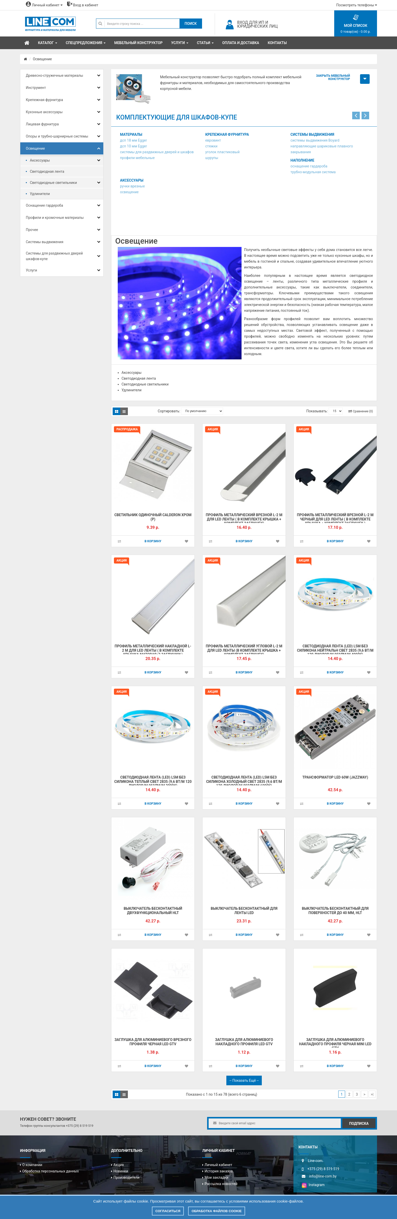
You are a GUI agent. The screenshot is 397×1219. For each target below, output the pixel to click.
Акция (118, 1165)
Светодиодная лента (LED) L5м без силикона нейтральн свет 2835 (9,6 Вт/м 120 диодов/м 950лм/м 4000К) (335, 650)
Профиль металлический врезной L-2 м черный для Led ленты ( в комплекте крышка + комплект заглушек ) (335, 519)
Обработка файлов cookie (217, 1211)
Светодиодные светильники (53, 183)
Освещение (42, 59)
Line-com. (315, 1161)
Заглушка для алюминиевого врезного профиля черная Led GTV (152, 1042)
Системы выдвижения (44, 242)
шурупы (211, 158)
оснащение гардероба (308, 166)
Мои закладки (216, 1177)
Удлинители (40, 194)
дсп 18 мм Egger (133, 140)
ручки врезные (132, 186)
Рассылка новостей (221, 1184)
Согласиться (168, 1211)
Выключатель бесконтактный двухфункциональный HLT (153, 910)
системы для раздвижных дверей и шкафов (157, 152)
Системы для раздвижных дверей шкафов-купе (54, 256)
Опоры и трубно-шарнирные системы (57, 136)
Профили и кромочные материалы (55, 218)
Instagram (313, 1185)
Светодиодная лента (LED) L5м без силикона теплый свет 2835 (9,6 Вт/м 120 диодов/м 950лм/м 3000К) (152, 781)
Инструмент (36, 88)
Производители (126, 1177)
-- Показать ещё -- (244, 1080)
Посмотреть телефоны (356, 5)
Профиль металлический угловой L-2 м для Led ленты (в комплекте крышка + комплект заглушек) (244, 650)
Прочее (32, 230)
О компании (32, 1165)
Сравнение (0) (363, 411)
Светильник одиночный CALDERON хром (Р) (153, 517)
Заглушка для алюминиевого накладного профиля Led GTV (244, 1042)
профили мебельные (137, 158)
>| (372, 1094)
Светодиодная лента (47, 171)
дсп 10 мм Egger (133, 146)
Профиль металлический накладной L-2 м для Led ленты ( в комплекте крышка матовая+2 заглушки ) (153, 650)
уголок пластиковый (222, 152)
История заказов (219, 1171)
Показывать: (317, 411)
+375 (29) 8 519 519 (79, 1126)
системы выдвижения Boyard (314, 140)
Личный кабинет (218, 1165)
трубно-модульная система (312, 172)
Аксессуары (40, 160)
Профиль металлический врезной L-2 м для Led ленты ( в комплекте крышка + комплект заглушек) (244, 519)
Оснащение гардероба (44, 205)
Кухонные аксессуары (44, 112)
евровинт (213, 140)
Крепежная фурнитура (44, 100)
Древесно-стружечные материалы (54, 75)
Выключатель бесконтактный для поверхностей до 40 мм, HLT (335, 910)
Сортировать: (169, 411)
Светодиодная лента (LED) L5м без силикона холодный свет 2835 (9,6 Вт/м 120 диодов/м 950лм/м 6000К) (244, 781)
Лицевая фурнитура (42, 124)
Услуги (31, 270)
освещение (129, 192)
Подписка (359, 1123)
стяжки (211, 146)
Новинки (120, 1171)
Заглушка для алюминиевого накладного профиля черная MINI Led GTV (335, 1044)
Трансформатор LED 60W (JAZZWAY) (335, 777)
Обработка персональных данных (50, 1171)
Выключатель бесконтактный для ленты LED (244, 910)
